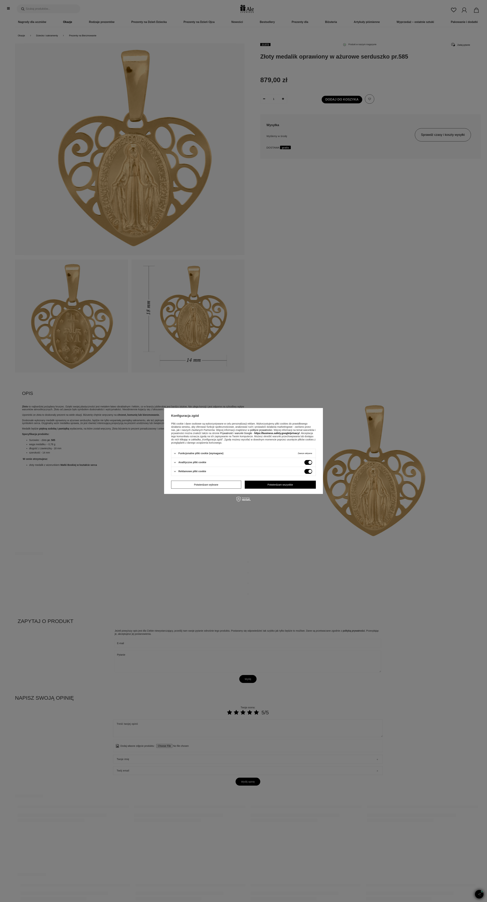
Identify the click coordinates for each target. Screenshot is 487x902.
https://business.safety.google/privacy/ (277, 433)
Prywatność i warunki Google (236, 433)
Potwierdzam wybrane (206, 484)
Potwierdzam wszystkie (280, 484)
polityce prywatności (261, 430)
